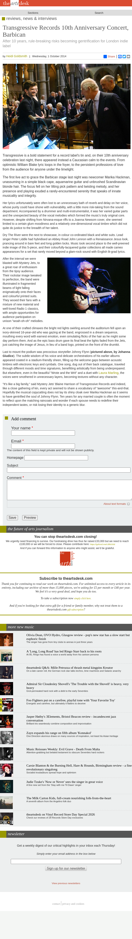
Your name (21, 428)
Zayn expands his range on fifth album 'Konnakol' (58, 733)
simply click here (82, 598)
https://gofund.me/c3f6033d (102, 544)
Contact (56, 903)
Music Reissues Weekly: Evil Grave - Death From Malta (63, 749)
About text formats (114, 503)
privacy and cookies (73, 903)
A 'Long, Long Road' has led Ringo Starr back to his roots (64, 651)
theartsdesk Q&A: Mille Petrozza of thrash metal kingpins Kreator (69, 667)
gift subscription (75, 609)
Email (16, 441)
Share (109, 56)
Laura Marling (108, 372)
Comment (14, 478)
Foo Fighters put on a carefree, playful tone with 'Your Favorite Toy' (70, 700)
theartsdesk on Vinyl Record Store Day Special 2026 (60, 814)
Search (99, 12)
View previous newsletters (66, 883)
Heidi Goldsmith (16, 56)
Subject (12, 465)
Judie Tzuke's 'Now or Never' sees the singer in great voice (64, 782)
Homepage (15, 457)
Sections (33, 12)
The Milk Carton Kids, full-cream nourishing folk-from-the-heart (68, 798)
